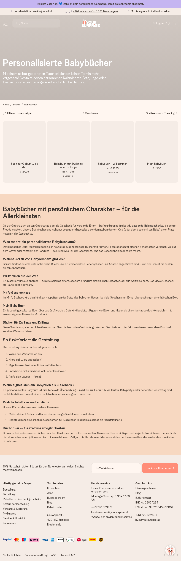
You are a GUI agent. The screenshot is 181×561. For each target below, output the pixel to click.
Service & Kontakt (14, 518)
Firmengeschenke (145, 488)
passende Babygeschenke (147, 225)
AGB (53, 555)
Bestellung (9, 489)
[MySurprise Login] (161, 23)
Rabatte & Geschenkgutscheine (22, 499)
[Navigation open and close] (5, 23)
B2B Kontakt (143, 497)
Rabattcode (54, 507)
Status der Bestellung (16, 504)
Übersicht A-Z (67, 555)
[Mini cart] (174, 23)
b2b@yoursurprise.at (147, 519)
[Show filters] (17, 113)
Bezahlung (9, 494)
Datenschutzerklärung (36, 555)
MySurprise (9, 513)
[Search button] (18, 23)
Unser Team (54, 488)
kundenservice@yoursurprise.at (109, 512)
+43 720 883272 (102, 507)
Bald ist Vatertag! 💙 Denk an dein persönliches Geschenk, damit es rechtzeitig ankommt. (90, 4)
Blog (50, 502)
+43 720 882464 (146, 515)
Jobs (50, 493)
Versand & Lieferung (15, 508)
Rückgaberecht (56, 497)
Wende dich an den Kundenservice (111, 517)
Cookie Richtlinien (12, 555)
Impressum (9, 523)
